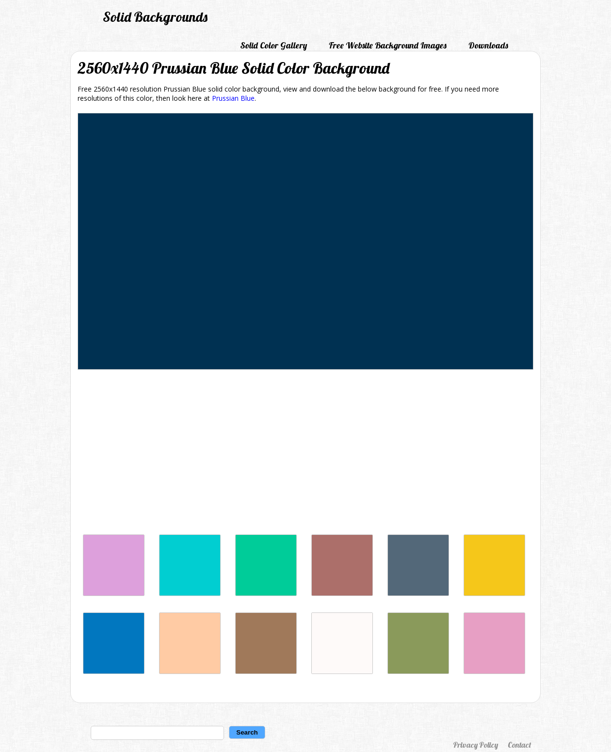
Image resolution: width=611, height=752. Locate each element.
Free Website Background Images (388, 45)
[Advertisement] (305, 454)
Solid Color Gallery (273, 45)
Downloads (488, 45)
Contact (519, 745)
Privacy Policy (475, 745)
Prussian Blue (233, 98)
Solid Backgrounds (155, 16)
